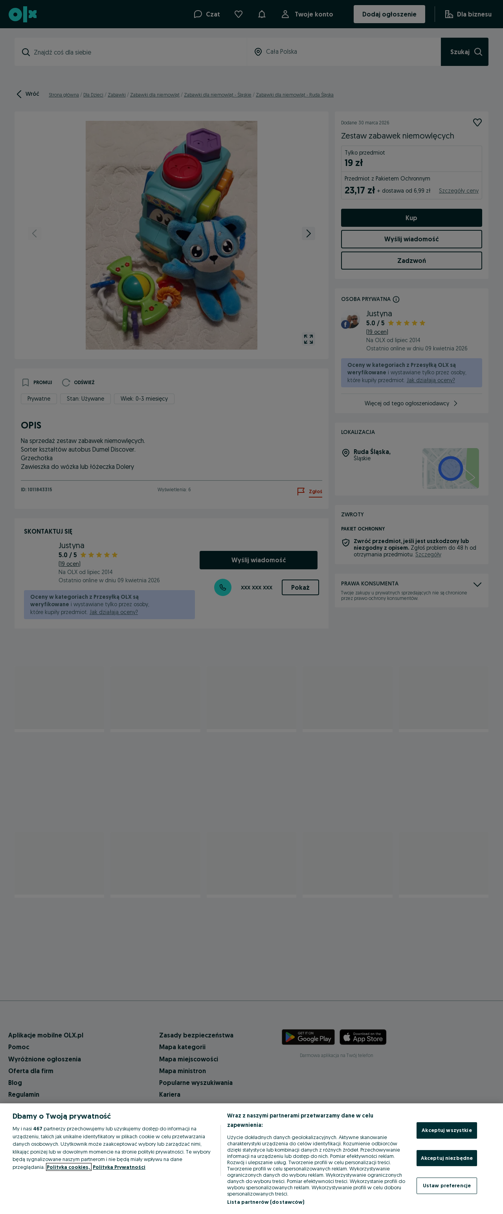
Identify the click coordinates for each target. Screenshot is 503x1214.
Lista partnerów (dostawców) (266, 1202)
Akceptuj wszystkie (447, 1130)
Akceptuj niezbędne (447, 1158)
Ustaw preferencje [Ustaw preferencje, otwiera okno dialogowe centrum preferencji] (447, 1185)
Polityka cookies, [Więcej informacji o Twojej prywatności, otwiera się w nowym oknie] (69, 1167)
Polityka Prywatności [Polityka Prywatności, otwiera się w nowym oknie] (119, 1167)
